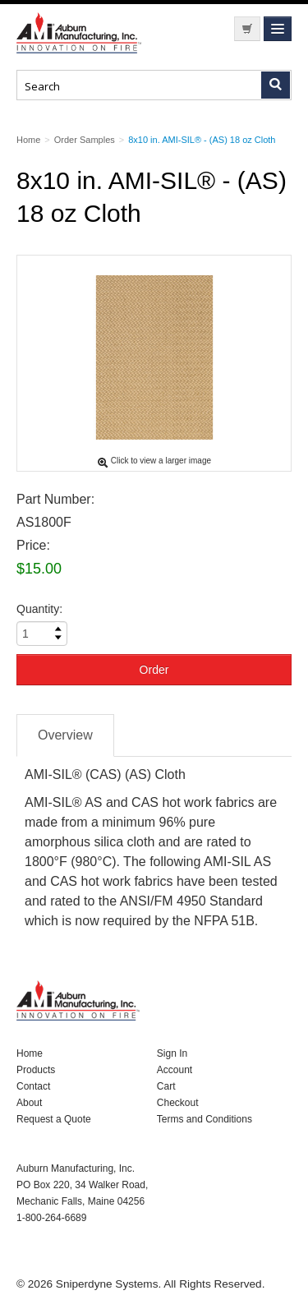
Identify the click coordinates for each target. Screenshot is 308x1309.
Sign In (172, 1053)
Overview (65, 735)
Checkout (178, 1103)
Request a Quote (53, 1119)
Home (29, 1053)
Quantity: (39, 608)
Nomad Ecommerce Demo (82, 32)
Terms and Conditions (204, 1119)
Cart (166, 1086)
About (29, 1103)
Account (174, 1070)
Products (35, 1070)
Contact (33, 1086)
